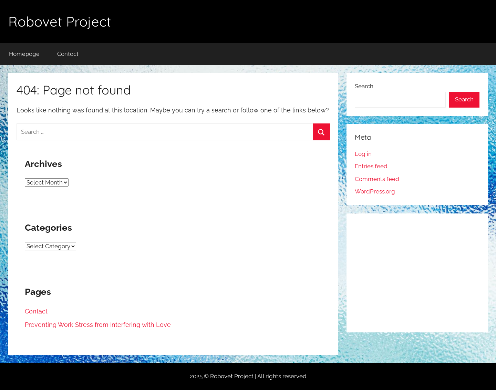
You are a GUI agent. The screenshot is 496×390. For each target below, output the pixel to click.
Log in (363, 153)
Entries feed (371, 166)
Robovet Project (59, 21)
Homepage (24, 53)
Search (364, 86)
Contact (68, 53)
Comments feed (377, 179)
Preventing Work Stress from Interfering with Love (98, 324)
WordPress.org (375, 191)
